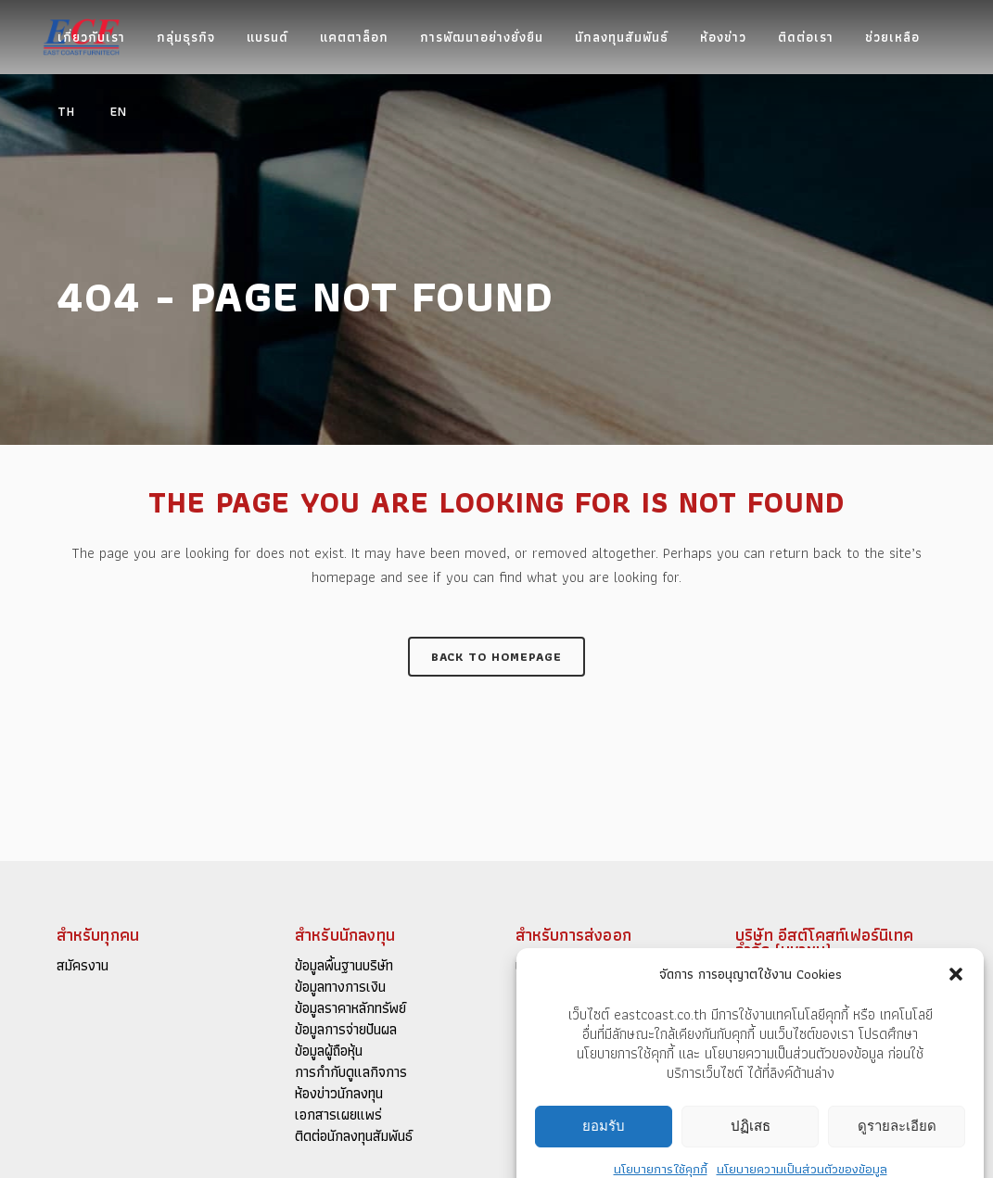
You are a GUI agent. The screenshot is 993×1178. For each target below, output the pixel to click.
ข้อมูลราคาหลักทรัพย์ (350, 1008)
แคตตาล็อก (547, 966)
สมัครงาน (82, 966)
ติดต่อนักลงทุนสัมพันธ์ (354, 1136)
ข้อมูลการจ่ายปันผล (346, 1029)
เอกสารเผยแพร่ (338, 1115)
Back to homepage (496, 656)
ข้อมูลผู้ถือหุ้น (329, 1051)
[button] (956, 1074)
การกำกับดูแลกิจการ (351, 1072)
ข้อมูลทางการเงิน (340, 987)
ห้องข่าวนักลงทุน (339, 1093)
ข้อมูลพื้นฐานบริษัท (344, 966)
